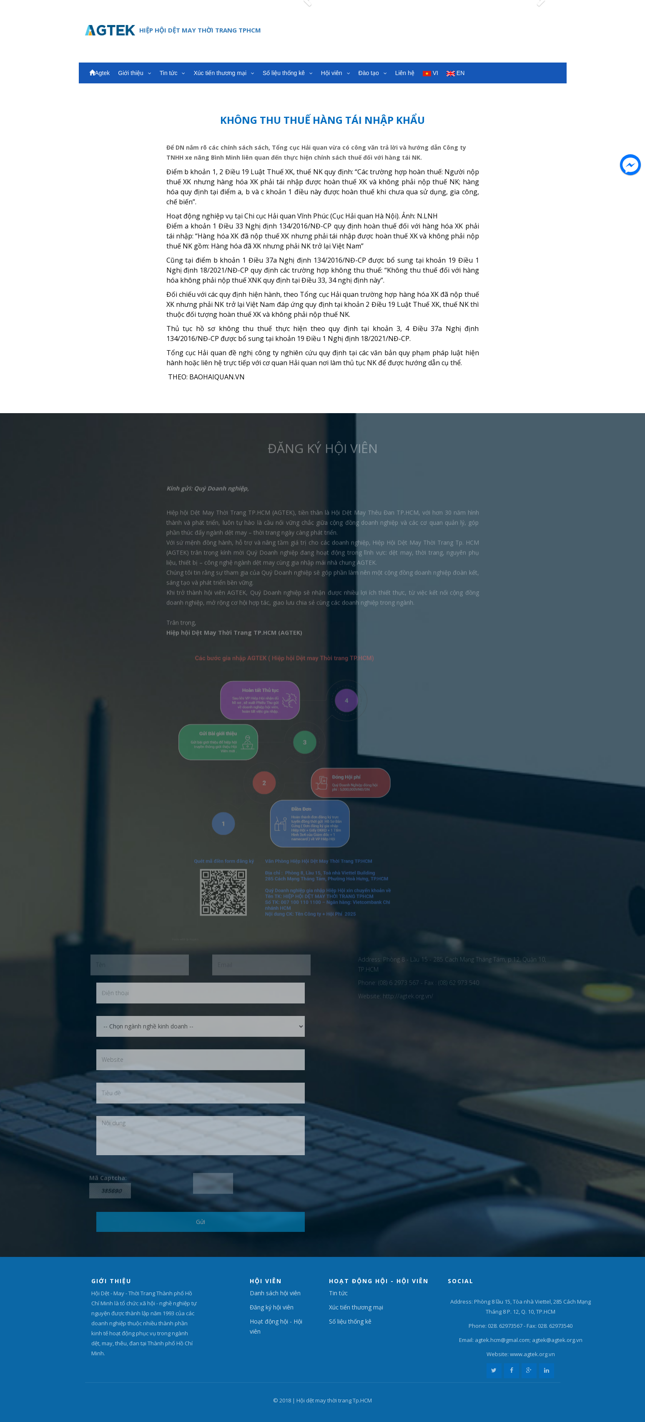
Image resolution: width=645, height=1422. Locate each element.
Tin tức (173, 73)
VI (430, 73)
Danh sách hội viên (275, 1293)
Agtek (99, 73)
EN (455, 73)
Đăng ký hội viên (272, 1307)
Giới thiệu (134, 73)
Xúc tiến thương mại (223, 73)
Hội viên (335, 73)
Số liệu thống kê (288, 73)
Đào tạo (373, 73)
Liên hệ (404, 73)
